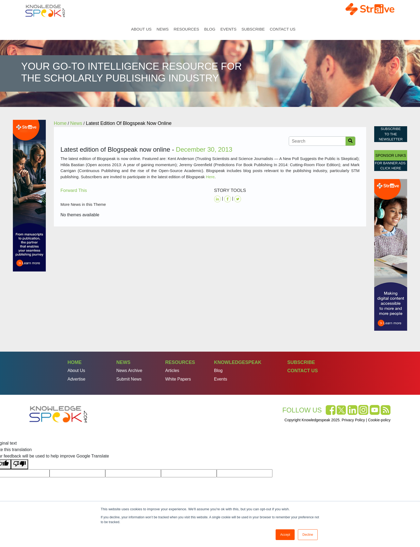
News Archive (129, 370)
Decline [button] (307, 535)
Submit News (128, 379)
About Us (141, 29)
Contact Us (282, 29)
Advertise (76, 379)
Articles (172, 370)
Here (210, 176)
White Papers (178, 379)
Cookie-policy (379, 420)
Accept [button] (285, 535)
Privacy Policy (353, 420)
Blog (209, 29)
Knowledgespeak (237, 362)
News (163, 29)
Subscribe (253, 29)
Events (228, 29)
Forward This (74, 190)
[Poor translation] (19, 464)
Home (124, 29)
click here (390, 168)
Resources (186, 29)
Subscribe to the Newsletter (391, 134)
